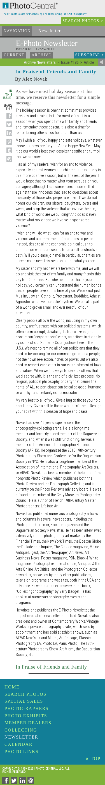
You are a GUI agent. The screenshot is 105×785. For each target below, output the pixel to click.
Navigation (17, 31)
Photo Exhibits (25, 715)
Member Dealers (28, 722)
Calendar (18, 744)
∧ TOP (93, 758)
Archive (41, 55)
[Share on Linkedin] (8, 136)
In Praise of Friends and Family (51, 667)
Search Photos (25, 694)
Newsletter (21, 737)
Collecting (20, 730)
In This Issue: (7, 94)
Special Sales (23, 701)
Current (14, 55)
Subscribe (89, 55)
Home (12, 687)
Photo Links (21, 751)
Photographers (26, 708)
